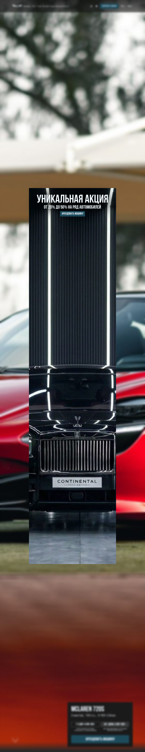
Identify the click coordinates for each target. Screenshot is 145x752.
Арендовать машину (72, 213)
